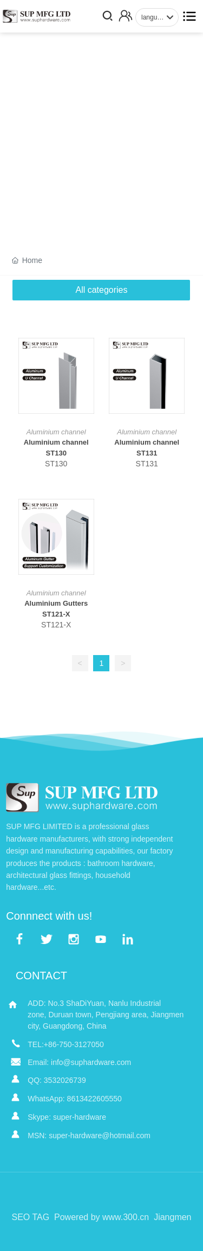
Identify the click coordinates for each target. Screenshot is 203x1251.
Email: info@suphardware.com (79, 1062)
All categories (101, 289)
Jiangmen (172, 1217)
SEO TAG (30, 1217)
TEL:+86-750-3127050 (66, 1044)
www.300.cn (125, 1217)
